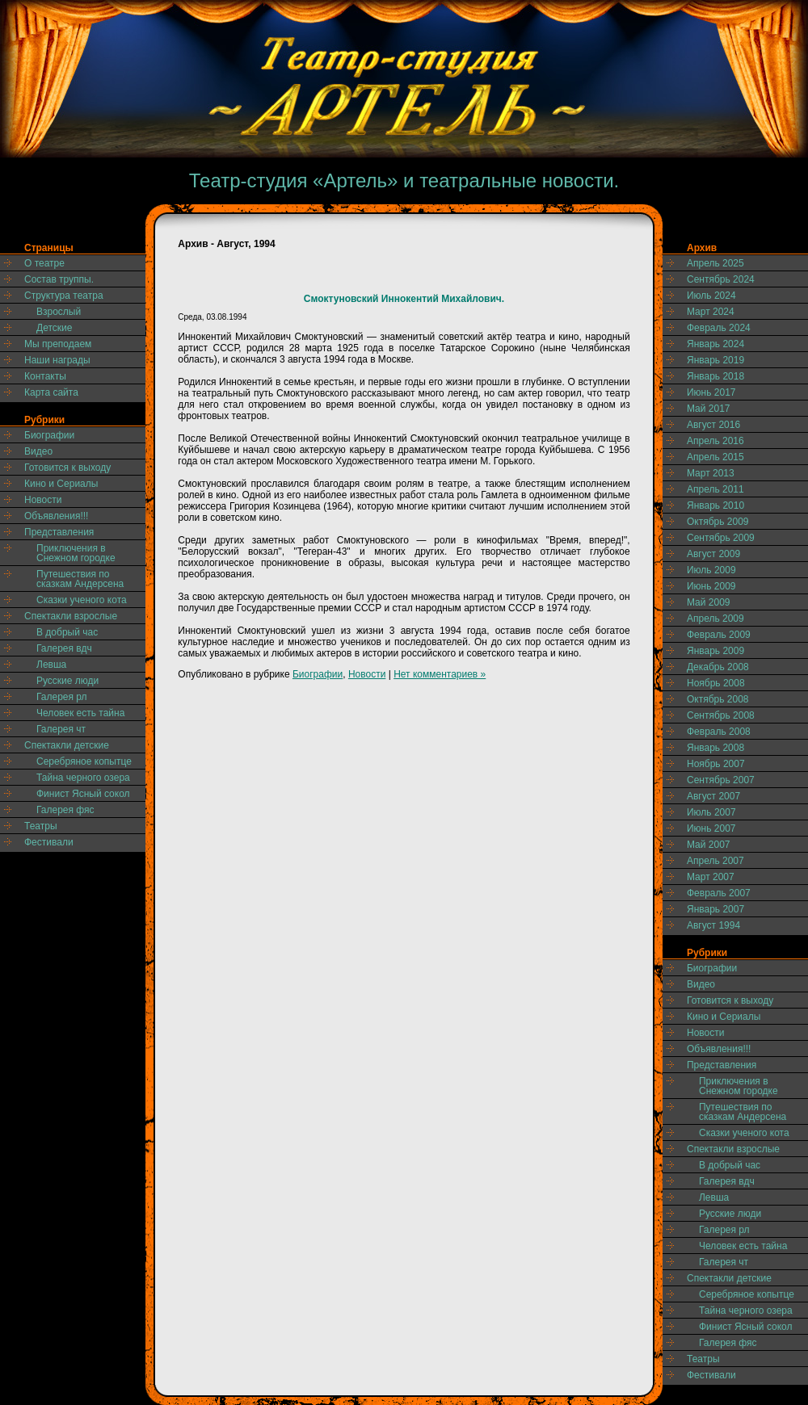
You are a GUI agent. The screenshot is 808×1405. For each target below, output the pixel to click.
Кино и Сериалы (61, 483)
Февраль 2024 (719, 327)
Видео (38, 451)
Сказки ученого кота (81, 600)
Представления (59, 532)
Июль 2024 (711, 295)
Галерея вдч (64, 648)
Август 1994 (713, 925)
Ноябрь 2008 (716, 683)
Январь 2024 (715, 344)
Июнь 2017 (711, 392)
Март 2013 (710, 473)
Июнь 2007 (711, 828)
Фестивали (49, 842)
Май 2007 (708, 844)
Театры (40, 826)
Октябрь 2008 (718, 699)
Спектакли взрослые (70, 616)
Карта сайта (51, 392)
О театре (44, 263)
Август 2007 (713, 796)
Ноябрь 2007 (716, 764)
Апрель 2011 (715, 489)
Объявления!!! (56, 516)
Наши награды (57, 360)
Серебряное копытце (84, 761)
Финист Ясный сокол (83, 793)
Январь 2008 (715, 747)
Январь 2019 (715, 360)
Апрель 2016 (715, 441)
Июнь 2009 (711, 586)
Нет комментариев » (439, 674)
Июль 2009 (711, 570)
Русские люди (67, 680)
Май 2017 (708, 408)
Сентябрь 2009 (721, 537)
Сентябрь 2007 (721, 780)
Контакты (45, 376)
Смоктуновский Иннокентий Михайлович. (404, 298)
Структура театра (63, 295)
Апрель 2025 (715, 263)
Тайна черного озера (83, 777)
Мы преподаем (57, 344)
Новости (42, 499)
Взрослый (58, 311)
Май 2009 (708, 602)
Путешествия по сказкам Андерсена (80, 578)
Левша (51, 664)
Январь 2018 (715, 376)
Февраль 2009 (719, 634)
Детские (54, 327)
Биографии (49, 435)
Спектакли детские (66, 745)
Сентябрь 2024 (721, 279)
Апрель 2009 (715, 618)
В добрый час (67, 632)
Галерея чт (61, 729)
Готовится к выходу (67, 467)
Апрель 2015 (715, 457)
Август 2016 (713, 424)
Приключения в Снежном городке (76, 553)
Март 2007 (710, 877)
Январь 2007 (715, 909)
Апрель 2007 (715, 860)
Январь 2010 (715, 505)
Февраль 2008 (719, 731)
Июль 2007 (711, 812)
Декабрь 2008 (718, 667)
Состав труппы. (59, 279)
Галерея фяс (65, 810)
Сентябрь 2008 (721, 715)
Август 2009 (713, 554)
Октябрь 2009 (718, 521)
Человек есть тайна (80, 713)
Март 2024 (710, 311)
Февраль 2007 (719, 893)
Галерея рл (61, 696)
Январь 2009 (715, 650)
